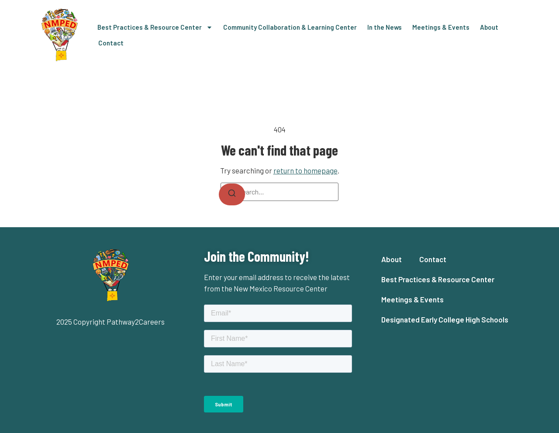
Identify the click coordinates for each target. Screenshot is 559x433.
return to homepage (305, 170)
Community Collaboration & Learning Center (290, 27)
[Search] (232, 194)
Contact (111, 43)
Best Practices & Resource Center (155, 27)
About (489, 27)
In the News (384, 27)
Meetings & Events (440, 27)
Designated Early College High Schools (444, 319)
